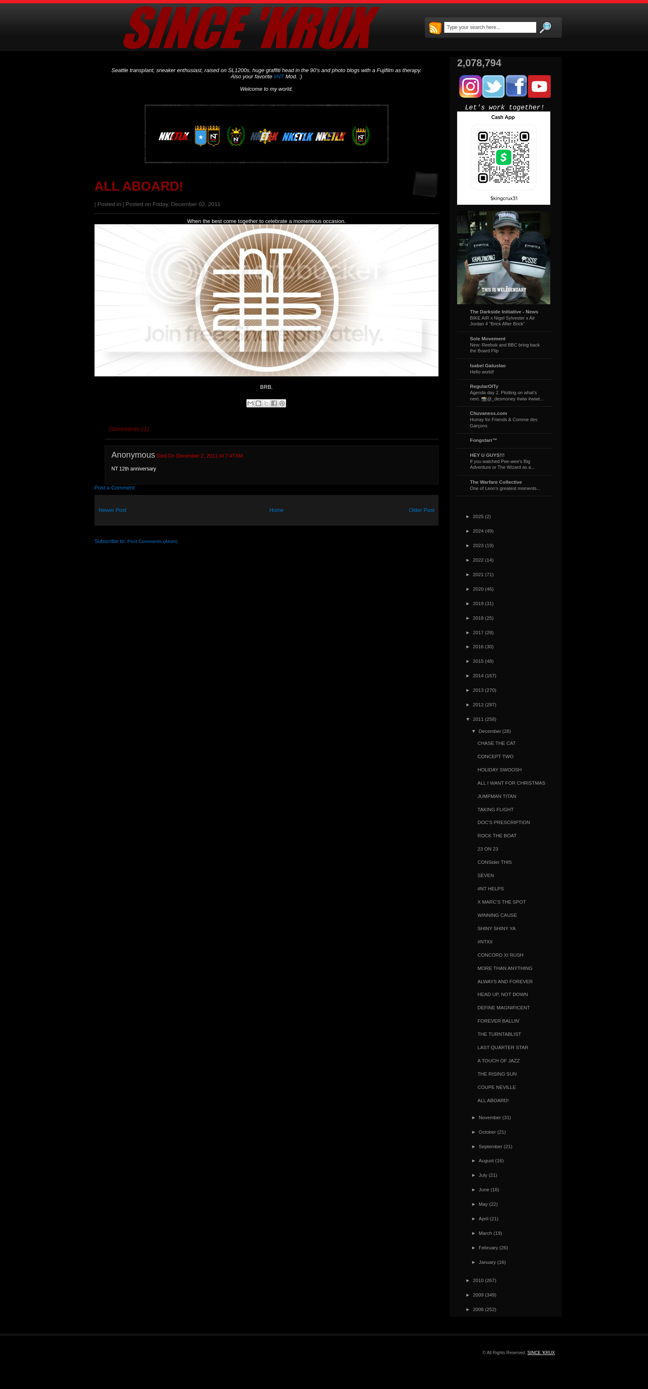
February (488, 1247)
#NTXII (484, 941)
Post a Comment (114, 488)
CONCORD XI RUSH (500, 955)
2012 (478, 704)
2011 (478, 719)
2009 (478, 1294)
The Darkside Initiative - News (504, 311)
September (490, 1146)
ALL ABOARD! (138, 186)
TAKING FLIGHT (495, 809)
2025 (478, 516)
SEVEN (485, 875)
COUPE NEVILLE (496, 1087)
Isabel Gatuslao (488, 365)
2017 (478, 632)
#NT (279, 76)
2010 (478, 1280)
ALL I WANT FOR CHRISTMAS (511, 782)
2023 (478, 545)
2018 (478, 618)
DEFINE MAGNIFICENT (503, 1007)
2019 (478, 603)
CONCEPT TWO (495, 756)
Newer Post (112, 510)
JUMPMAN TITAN (496, 796)
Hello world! (482, 371)
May (483, 1204)
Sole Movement (488, 338)
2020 (478, 588)
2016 (478, 646)
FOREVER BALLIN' (498, 1020)
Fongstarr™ (483, 440)
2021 (478, 574)
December (490, 731)
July (483, 1175)
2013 (478, 690)
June (484, 1189)
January (487, 1262)
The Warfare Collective (496, 482)
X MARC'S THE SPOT (501, 901)
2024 (478, 530)
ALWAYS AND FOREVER (505, 981)
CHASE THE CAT (496, 743)
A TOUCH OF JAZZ (498, 1060)
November (490, 1117)
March (485, 1233)
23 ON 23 (487, 848)
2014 (478, 675)
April (483, 1218)
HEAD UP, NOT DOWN (502, 994)
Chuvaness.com (488, 413)
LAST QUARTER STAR (502, 1047)
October (487, 1131)
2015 (478, 661)
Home (276, 510)
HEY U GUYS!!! (487, 455)
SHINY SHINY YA (496, 928)
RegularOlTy (484, 386)
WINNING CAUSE (497, 915)
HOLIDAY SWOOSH (499, 769)
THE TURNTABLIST (499, 1034)
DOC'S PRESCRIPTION (503, 822)
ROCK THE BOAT (496, 835)
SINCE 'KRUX (541, 1352)
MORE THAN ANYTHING (504, 968)
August (486, 1160)
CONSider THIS (494, 862)
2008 (478, 1309)
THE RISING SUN (497, 1073)
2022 (478, 559)
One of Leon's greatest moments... (505, 488)
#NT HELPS (490, 888)
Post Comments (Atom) (153, 541)
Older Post (421, 510)
